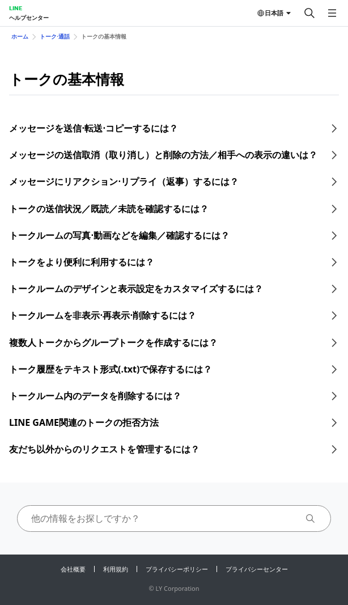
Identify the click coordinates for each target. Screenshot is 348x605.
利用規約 (115, 569)
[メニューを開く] (332, 13)
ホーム (19, 36)
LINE (15, 8)
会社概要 (73, 569)
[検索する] (309, 13)
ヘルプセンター (29, 18)
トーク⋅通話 (55, 36)
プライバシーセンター (257, 569)
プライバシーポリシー (177, 569)
